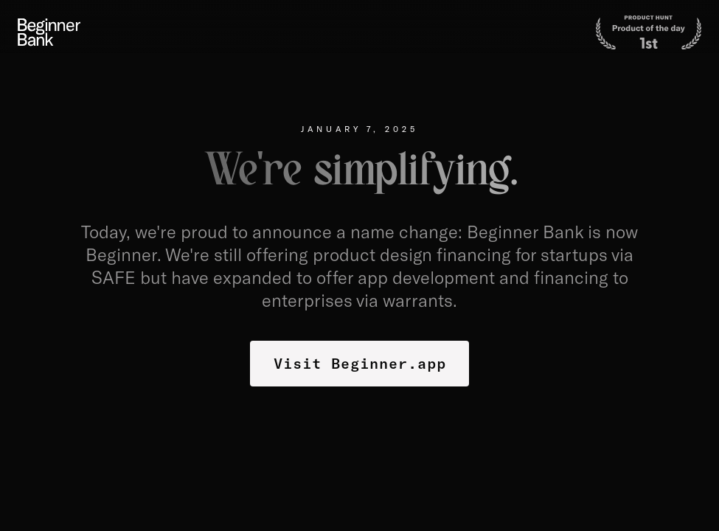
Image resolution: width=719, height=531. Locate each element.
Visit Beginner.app (360, 363)
